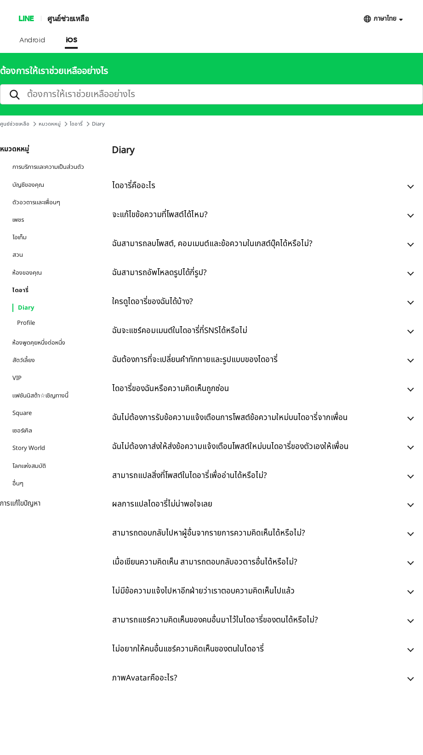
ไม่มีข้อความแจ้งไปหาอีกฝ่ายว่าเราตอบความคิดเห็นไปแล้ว (203, 591)
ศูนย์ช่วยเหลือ (68, 18)
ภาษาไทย (385, 18)
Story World (28, 448)
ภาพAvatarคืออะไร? (144, 678)
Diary (26, 308)
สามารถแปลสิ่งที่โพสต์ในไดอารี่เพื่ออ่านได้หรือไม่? (189, 476)
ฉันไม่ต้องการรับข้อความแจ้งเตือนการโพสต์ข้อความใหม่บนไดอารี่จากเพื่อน (230, 418)
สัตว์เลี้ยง (23, 360)
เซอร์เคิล (22, 430)
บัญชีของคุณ (28, 185)
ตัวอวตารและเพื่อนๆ (36, 202)
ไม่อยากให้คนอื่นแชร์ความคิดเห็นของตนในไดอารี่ (188, 649)
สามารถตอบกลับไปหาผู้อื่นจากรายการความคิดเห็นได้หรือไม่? (208, 533)
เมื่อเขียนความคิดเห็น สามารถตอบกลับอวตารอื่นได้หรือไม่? (204, 562)
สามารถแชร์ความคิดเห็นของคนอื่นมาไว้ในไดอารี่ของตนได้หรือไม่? (215, 620)
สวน (17, 255)
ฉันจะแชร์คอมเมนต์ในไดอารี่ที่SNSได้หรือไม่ (179, 331)
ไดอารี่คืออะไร (133, 186)
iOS (71, 40)
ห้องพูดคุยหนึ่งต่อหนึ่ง (38, 343)
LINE (26, 18)
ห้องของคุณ (27, 273)
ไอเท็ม (19, 237)
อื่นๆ (17, 483)
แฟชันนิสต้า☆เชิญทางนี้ (40, 396)
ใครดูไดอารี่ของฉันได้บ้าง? (152, 302)
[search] (211, 94)
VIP (17, 378)
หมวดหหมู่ (50, 124)
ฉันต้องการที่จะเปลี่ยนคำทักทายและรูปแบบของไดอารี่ (195, 360)
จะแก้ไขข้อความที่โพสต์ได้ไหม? (159, 215)
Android (32, 40)
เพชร (18, 220)
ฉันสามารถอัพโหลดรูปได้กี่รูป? (159, 273)
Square (22, 413)
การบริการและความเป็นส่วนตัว (48, 167)
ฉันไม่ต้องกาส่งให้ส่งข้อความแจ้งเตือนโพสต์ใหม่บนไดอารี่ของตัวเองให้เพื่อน (230, 447)
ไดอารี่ (76, 124)
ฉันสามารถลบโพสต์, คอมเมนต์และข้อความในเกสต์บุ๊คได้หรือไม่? (212, 244)
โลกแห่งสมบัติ (29, 466)
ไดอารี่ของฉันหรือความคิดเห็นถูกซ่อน (170, 389)
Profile (26, 323)
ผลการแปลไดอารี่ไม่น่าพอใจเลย (162, 504)
